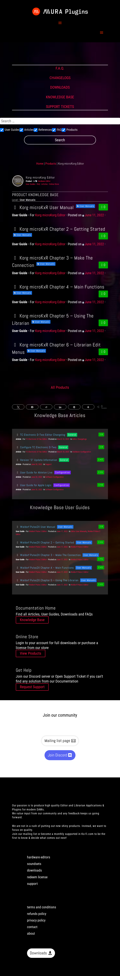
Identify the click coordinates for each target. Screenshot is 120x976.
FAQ (38, 184)
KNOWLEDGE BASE (60, 97)
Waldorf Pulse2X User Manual (35, 527)
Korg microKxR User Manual (43, 207)
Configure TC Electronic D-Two (36, 447)
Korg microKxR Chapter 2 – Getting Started (58, 229)
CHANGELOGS (60, 78)
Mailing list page (57, 740)
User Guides (30, 184)
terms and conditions (41, 907)
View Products (30, 653)
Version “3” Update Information (36, 460)
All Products (60, 387)
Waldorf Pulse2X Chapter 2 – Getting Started (45, 542)
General (72, 434)
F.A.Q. (60, 68)
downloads (34, 870)
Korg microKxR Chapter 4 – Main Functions (58, 287)
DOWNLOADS (60, 87)
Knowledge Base (32, 620)
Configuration (62, 472)
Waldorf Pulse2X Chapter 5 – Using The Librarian (47, 580)
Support (48, 464)
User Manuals (87, 206)
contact (32, 927)
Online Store (54, 184)
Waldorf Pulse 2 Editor (38, 531)
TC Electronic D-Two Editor (36, 439)
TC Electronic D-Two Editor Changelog (40, 434)
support (32, 884)
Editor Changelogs (79, 439)
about (31, 933)
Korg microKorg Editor (40, 177)
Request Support (32, 687)
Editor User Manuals (79, 531)
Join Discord (57, 755)
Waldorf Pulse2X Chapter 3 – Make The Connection (48, 555)
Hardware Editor (44, 181)
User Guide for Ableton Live (34, 472)
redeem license (37, 877)
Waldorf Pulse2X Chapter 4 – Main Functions (45, 567)
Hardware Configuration (81, 452)
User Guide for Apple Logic (34, 485)
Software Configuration (54, 477)
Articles (44, 184)
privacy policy (36, 920)
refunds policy (36, 914)
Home (39, 163)
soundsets (34, 864)
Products (50, 163)
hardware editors (38, 857)
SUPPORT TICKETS (60, 106)
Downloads (38, 953)
